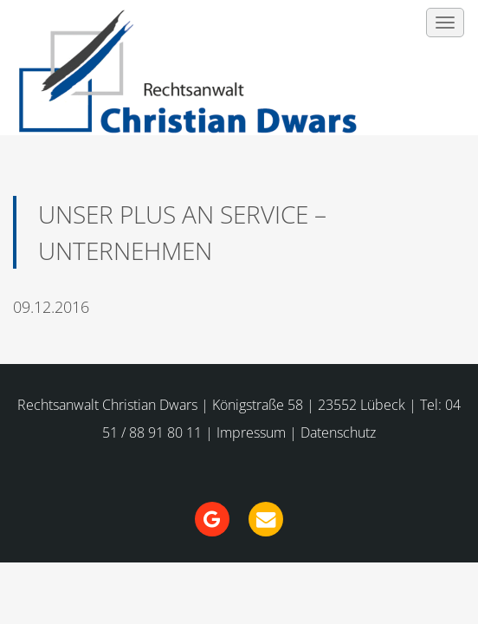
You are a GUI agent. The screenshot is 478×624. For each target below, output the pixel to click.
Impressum (251, 432)
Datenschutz (338, 432)
